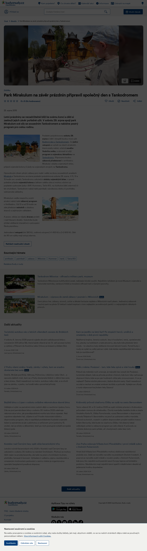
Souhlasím (11, 543)
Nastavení (42, 543)
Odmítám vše (27, 543)
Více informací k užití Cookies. (37, 536)
